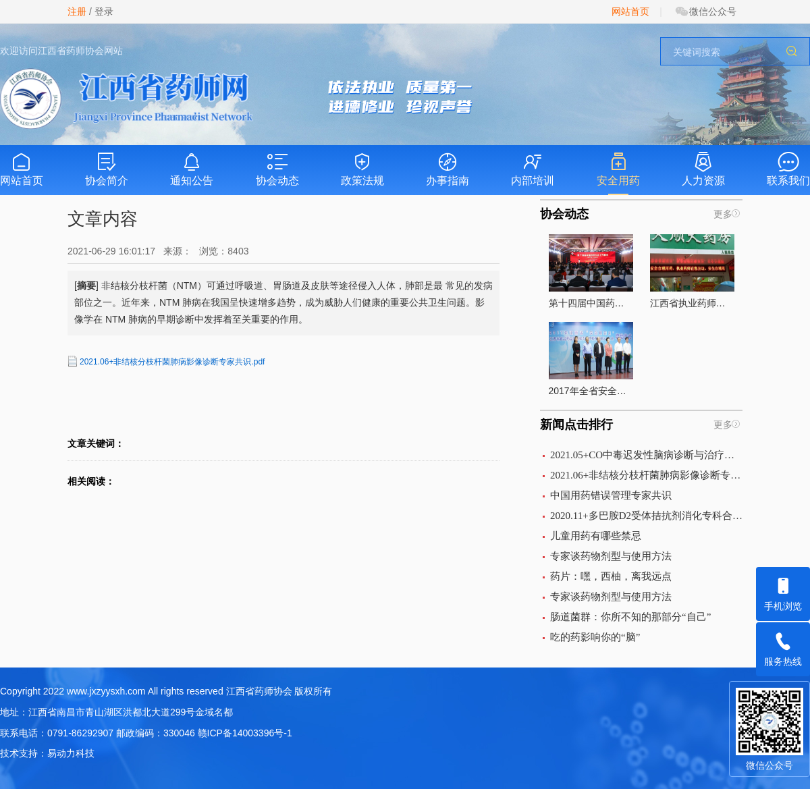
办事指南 (447, 169)
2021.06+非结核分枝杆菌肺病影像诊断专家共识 (646, 475)
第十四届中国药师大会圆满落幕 (591, 271)
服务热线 (783, 644)
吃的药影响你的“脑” (595, 637)
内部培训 (532, 169)
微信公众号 (705, 11)
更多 (722, 214)
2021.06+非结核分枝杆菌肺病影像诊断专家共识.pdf (172, 361)
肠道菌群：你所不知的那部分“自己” (630, 616)
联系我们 (788, 169)
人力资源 (703, 169)
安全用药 (618, 169)
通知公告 (191, 169)
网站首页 (630, 11)
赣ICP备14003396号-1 (245, 733)
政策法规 (362, 169)
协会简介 (106, 169)
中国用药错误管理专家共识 (611, 495)
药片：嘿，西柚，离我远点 (611, 576)
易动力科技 (70, 753)
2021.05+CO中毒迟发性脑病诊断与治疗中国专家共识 (646, 455)
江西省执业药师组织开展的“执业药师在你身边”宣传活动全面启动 (692, 271)
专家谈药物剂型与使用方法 (611, 556)
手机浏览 (783, 589)
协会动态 (277, 169)
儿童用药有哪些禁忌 (595, 535)
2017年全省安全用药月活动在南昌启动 (591, 359)
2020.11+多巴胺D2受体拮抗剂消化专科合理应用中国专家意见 (646, 515)
